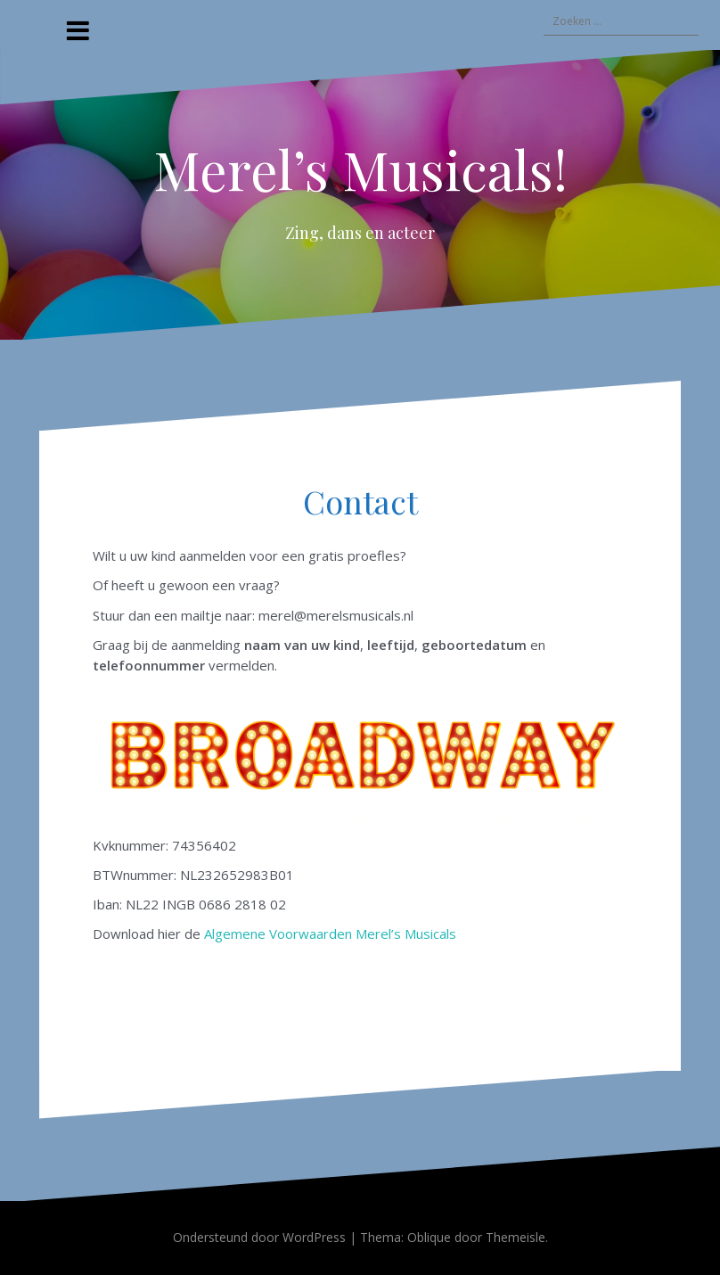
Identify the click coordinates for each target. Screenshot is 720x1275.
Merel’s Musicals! (360, 168)
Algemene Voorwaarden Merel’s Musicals (330, 933)
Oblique (429, 1237)
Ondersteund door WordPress (259, 1237)
